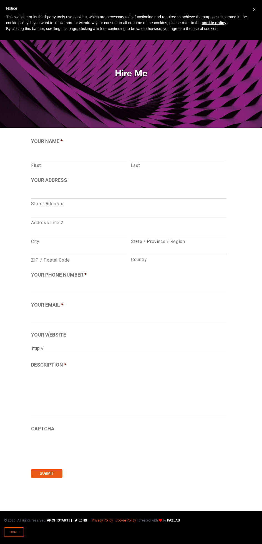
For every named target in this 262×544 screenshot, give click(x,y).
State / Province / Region (158, 241)
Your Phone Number (59, 275)
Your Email (47, 305)
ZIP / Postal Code (50, 260)
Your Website (48, 335)
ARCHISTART (57, 520)
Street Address (47, 203)
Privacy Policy (102, 520)
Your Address (49, 180)
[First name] (79, 155)
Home (14, 532)
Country (139, 259)
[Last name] (178, 155)
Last (135, 165)
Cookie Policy (125, 520)
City (35, 241)
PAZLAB (173, 520)
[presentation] (73, 447)
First (36, 165)
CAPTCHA (42, 429)
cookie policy (214, 23)
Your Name (47, 141)
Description (48, 365)
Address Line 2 (47, 222)
